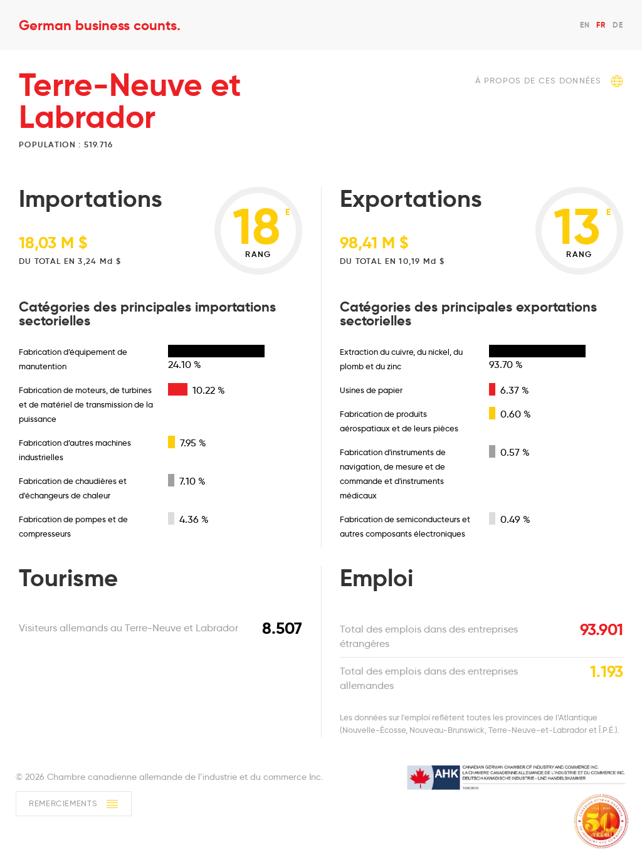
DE (618, 24)
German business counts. (100, 25)
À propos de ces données (549, 80)
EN (585, 24)
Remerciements (73, 804)
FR (601, 24)
